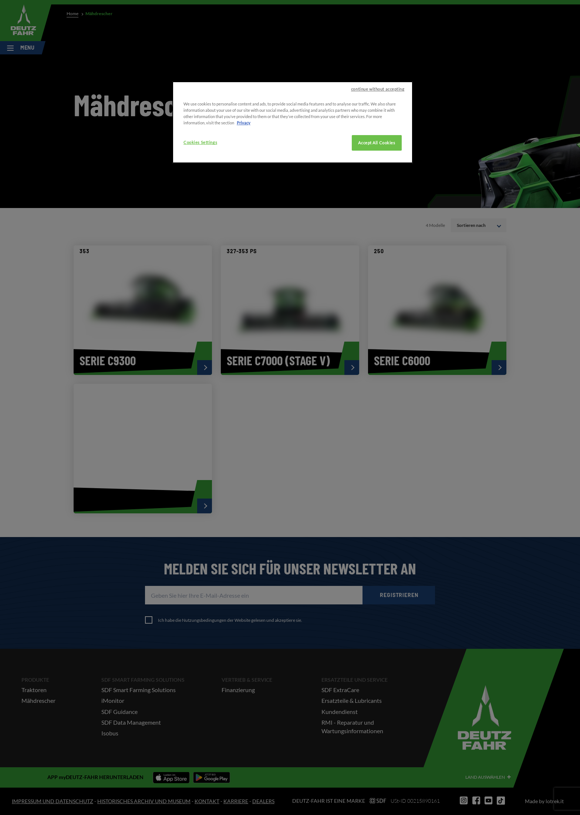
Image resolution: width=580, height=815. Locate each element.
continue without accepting (378, 110)
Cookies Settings (200, 164)
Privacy (243, 144)
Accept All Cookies (376, 164)
